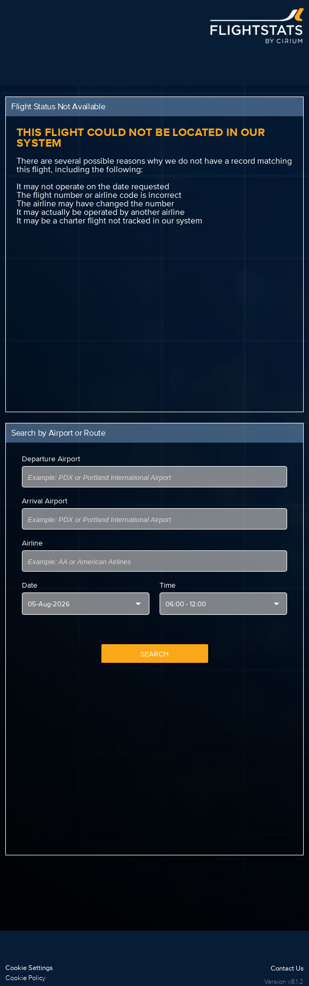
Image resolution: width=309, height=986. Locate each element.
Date (29, 585)
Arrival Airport (44, 500)
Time (168, 585)
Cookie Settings (29, 968)
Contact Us (287, 968)
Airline (32, 543)
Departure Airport (51, 458)
